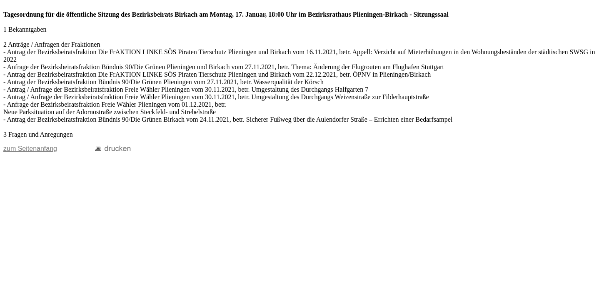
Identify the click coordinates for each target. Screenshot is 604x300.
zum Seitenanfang (30, 148)
